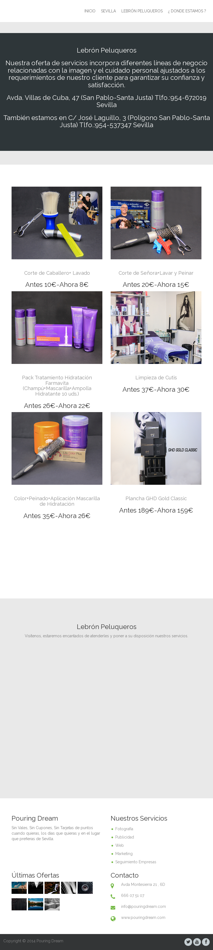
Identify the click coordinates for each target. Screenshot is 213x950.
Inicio (89, 11)
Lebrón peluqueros (142, 11)
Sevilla (108, 11)
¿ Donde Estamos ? (187, 11)
